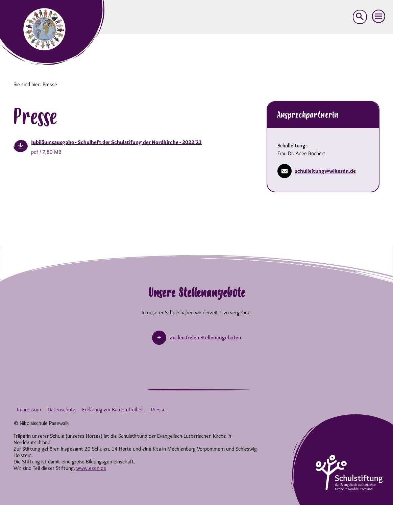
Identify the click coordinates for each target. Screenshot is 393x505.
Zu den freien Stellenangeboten (205, 337)
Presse (158, 409)
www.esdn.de (91, 468)
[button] (379, 16)
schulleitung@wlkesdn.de (316, 171)
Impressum (29, 409)
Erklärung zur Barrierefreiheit (113, 409)
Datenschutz (61, 409)
